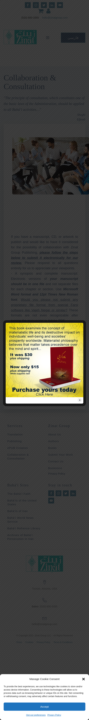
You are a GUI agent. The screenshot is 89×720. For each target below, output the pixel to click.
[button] (83, 679)
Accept (44, 706)
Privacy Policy (54, 715)
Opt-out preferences (36, 715)
